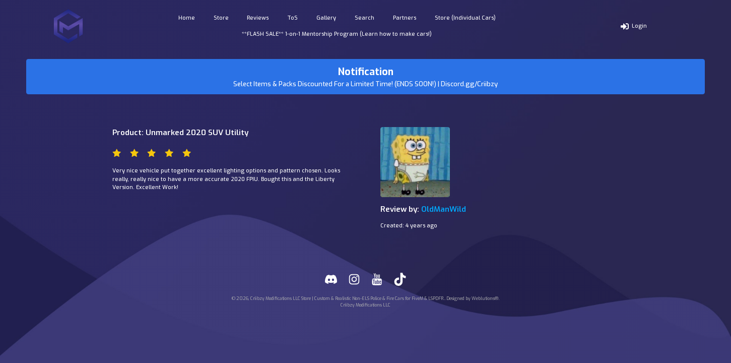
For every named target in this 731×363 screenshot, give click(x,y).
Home (186, 18)
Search (364, 18)
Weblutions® (485, 298)
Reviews (258, 18)
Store (221, 18)
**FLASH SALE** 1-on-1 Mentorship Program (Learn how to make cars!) (337, 34)
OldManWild (443, 209)
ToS (292, 18)
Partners (404, 18)
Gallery (326, 18)
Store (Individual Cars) (465, 18)
